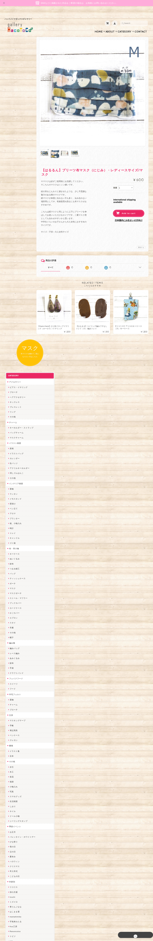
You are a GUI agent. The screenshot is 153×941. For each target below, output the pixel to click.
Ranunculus (14, 618)
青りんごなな (15, 593)
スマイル (13, 770)
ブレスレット (15, 93)
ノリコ (12, 687)
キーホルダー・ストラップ (21, 114)
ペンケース (14, 422)
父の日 (12, 538)
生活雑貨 (13, 488)
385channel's (15, 765)
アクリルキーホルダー (19, 155)
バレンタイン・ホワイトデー (22, 523)
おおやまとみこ (16, 647)
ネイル (12, 498)
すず (11, 809)
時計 (11, 215)
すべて (56, 256)
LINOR (12, 780)
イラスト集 (14, 437)
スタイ (12, 309)
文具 (10, 401)
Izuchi (12, 583)
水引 (11, 453)
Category (125, 25)
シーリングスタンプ (18, 507)
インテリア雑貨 (15, 170)
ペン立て (13, 195)
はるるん (13, 706)
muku (11, 637)
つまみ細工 (14, 255)
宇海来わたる (15, 608)
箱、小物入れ (15, 210)
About (110, 25)
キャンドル (14, 224)
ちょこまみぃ (15, 652)
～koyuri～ (14, 716)
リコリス (13, 574)
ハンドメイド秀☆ (17, 672)
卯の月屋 (13, 578)
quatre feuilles (15, 667)
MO (10, 628)
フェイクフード (15, 365)
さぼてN (12, 785)
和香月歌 (13, 642)
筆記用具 (13, 417)
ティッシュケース (17, 265)
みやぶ (12, 657)
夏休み (12, 543)
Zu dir (11, 834)
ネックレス (14, 88)
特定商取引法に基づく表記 (20, 897)
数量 (115, 176)
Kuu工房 (13, 613)
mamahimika (15, 603)
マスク (12, 275)
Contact (141, 25)
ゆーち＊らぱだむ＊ (18, 805)
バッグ (12, 260)
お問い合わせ (14, 885)
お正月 (12, 518)
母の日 (12, 533)
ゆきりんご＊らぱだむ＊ (20, 799)
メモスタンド (15, 185)
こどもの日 (14, 563)
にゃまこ (13, 632)
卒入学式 (13, 558)
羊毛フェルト (14, 381)
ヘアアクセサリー (17, 84)
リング (12, 98)
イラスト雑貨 (14, 129)
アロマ (12, 200)
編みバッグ (14, 335)
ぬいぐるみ (14, 245)
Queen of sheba (16, 741)
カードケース (15, 294)
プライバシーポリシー (18, 891)
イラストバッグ (16, 140)
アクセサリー (14, 68)
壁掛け (12, 190)
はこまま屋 (14, 598)
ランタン (13, 180)
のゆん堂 (13, 790)
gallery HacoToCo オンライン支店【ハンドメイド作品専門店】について (23, 876)
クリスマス (14, 553)
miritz (11, 731)
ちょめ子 (13, 726)
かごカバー (14, 299)
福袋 (11, 468)
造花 (11, 463)
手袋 (11, 354)
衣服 (11, 314)
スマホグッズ (15, 483)
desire (12, 736)
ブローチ (13, 79)
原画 (11, 135)
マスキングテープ (17, 407)
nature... (13, 795)
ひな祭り (13, 528)
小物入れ (13, 473)
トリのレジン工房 (17, 819)
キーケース (14, 240)
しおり (12, 493)
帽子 (11, 324)
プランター (14, 205)
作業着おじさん (16, 701)
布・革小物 (13, 235)
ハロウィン (14, 548)
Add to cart (129, 202)
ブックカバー (15, 289)
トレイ (12, 220)
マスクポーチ (15, 280)
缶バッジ (13, 150)
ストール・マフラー (18, 285)
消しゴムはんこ (16, 159)
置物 (11, 175)
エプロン (13, 304)
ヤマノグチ (14, 677)
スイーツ (13, 370)
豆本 (11, 442)
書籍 (10, 432)
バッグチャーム (16, 119)
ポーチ (12, 270)
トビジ (12, 623)
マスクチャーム (16, 124)
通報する (141, 236)
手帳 (11, 412)
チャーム (12, 109)
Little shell (14, 755)
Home (99, 25)
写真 (11, 478)
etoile (11, 824)
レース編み (14, 340)
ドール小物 (14, 502)
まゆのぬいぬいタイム (19, 750)
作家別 (11, 568)
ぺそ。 (12, 682)
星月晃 (12, 711)
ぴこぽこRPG (15, 662)
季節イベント (14, 513)
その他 (12, 103)
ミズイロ (13, 588)
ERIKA (12, 814)
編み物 (11, 329)
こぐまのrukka (15, 775)
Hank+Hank (14, 721)
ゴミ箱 (12, 229)
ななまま (13, 745)
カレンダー (14, 145)
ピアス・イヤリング (18, 74)
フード (12, 375)
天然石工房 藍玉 (16, 691)
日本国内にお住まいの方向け (128, 209)
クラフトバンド (16, 359)
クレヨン (13, 427)
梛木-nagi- (13, 696)
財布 (11, 250)
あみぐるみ (14, 345)
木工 (11, 458)
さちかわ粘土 (15, 760)
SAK (11, 829)
